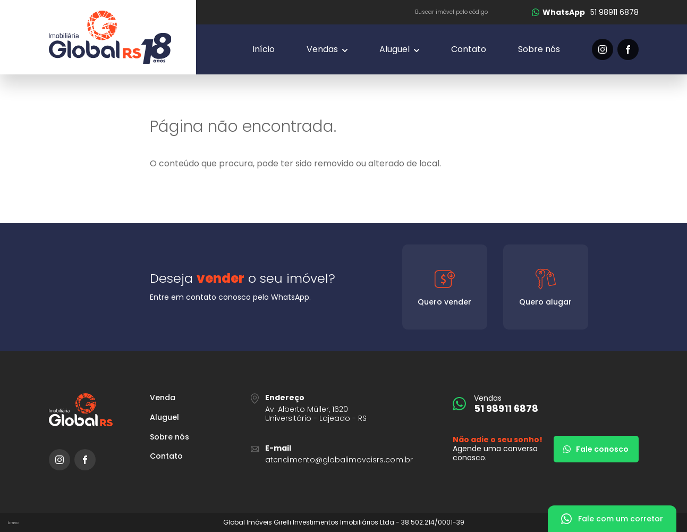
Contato (468, 49)
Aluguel (164, 417)
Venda (162, 397)
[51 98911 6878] (585, 12)
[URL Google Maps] (344, 408)
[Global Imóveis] (123, 37)
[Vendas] (327, 49)
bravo (13, 522)
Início (263, 49)
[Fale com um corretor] (612, 518)
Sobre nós (539, 49)
